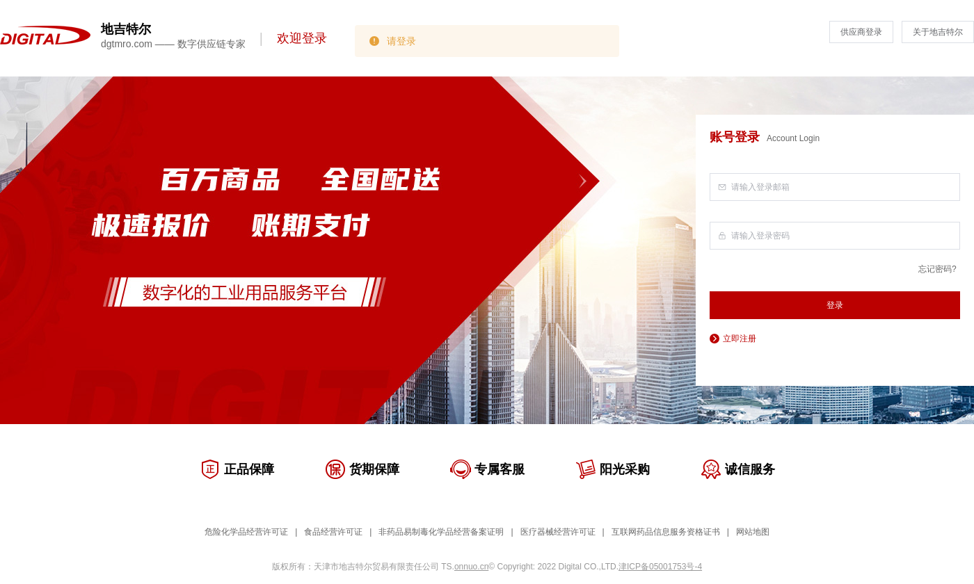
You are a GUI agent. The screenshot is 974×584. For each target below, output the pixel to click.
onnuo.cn (471, 566)
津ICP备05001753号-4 (660, 566)
